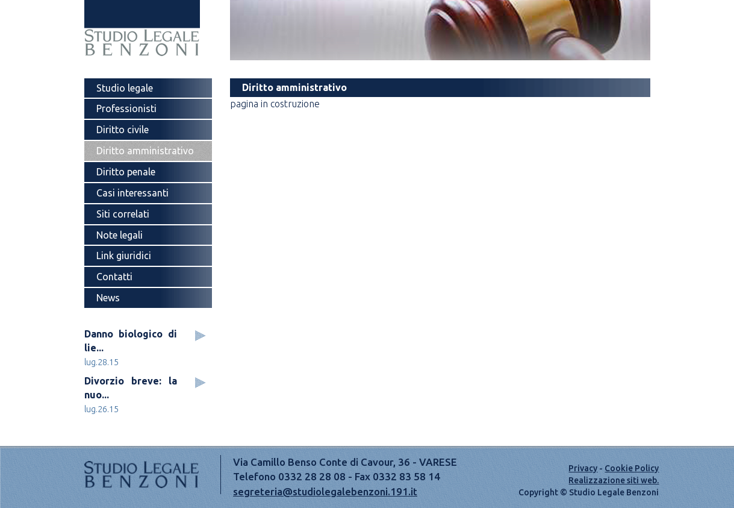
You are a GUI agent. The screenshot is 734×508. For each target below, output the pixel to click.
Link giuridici (123, 255)
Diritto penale (125, 171)
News (108, 297)
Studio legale (124, 88)
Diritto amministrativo (145, 150)
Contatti (114, 276)
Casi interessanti (132, 192)
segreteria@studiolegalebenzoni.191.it (325, 491)
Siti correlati (122, 214)
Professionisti (126, 108)
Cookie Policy (632, 468)
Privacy (582, 468)
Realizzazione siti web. (613, 480)
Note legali (119, 235)
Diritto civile (122, 129)
